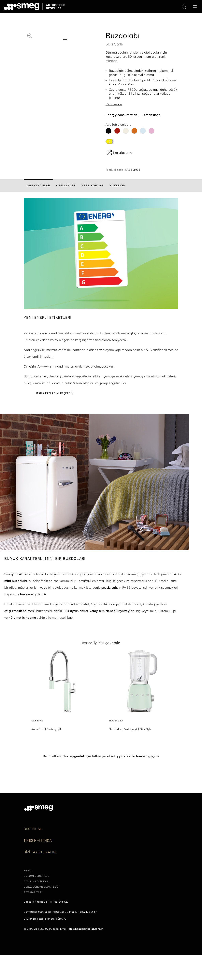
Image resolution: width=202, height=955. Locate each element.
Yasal (28, 870)
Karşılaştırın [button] (119, 153)
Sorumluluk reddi (37, 875)
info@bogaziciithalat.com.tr (85, 928)
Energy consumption (121, 115)
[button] (29, 35)
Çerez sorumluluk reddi (41, 886)
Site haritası (33, 892)
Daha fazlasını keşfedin (55, 393)
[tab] (38, 185)
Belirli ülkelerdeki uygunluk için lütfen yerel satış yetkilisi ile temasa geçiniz (101, 756)
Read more (114, 104)
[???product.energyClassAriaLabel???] (109, 141)
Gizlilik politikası (36, 881)
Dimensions (151, 115)
